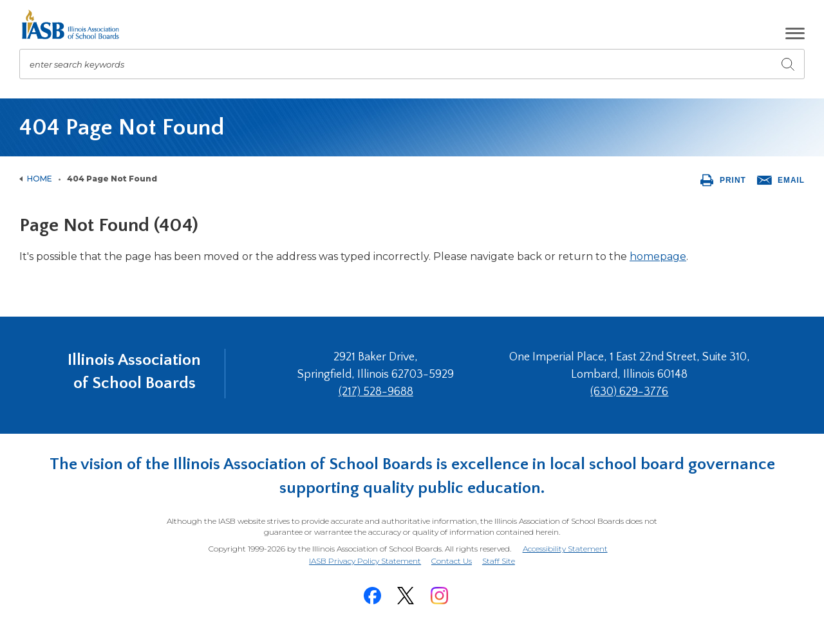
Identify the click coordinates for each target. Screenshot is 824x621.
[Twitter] (405, 593)
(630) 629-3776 (631, 391)
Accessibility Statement (564, 548)
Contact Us (451, 559)
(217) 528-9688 (381, 391)
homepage (658, 256)
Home (39, 178)
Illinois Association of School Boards (134, 374)
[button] (795, 33)
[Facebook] (372, 593)
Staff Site (499, 559)
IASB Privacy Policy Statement (364, 559)
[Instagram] (439, 593)
